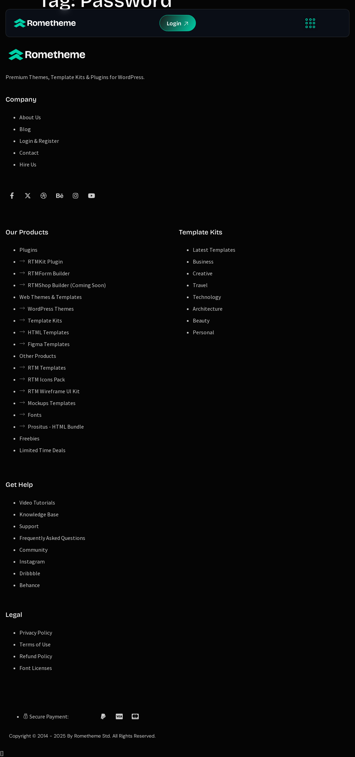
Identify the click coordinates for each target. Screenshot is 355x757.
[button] (310, 23)
